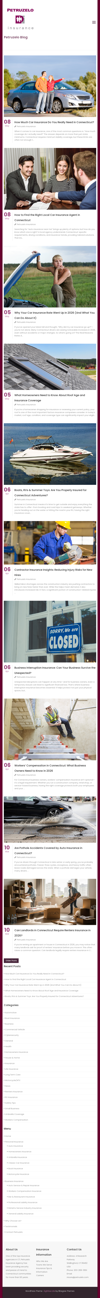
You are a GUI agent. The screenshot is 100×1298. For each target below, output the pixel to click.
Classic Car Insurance (18, 1162)
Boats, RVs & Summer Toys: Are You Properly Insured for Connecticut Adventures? (44, 996)
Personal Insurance (14, 1141)
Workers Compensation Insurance (24, 1191)
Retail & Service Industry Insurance (25, 1208)
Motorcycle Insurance (18, 1174)
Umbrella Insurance (17, 1157)
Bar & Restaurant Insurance (21, 1196)
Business (9, 1023)
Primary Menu (94, 22)
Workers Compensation (16, 1119)
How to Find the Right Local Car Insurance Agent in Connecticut (35, 979)
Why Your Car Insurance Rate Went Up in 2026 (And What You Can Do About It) (43, 985)
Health (8, 1046)
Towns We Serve (44, 1264)
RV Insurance (11, 1097)
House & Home (12, 1057)
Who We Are (42, 1261)
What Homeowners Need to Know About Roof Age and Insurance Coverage (41, 990)
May (7, 124)
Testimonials (11, 1226)
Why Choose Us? (13, 1220)
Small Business (12, 1108)
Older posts (11, 960)
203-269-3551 (80, 1270)
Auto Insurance (15, 1146)
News (7, 1086)
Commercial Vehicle (15, 1029)
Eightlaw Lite (50, 1291)
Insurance (10, 1063)
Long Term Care (12, 1074)
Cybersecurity (12, 1035)
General (9, 1040)
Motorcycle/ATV (12, 1080)
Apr (7, 492)
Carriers (40, 1275)
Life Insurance (11, 1069)
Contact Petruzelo (14, 1232)
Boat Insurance (12, 1018)
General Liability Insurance (20, 1213)
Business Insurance (14, 1181)
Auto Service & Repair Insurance (23, 1185)
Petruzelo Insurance (25, 126)
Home (8, 1136)
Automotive (11, 1012)
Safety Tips (10, 1102)
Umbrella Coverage (14, 1114)
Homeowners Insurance (16, 1052)
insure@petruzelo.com (78, 1277)
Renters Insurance (14, 1091)
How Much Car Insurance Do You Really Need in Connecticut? (54, 122)
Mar (7, 850)
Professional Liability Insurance (22, 1202)
